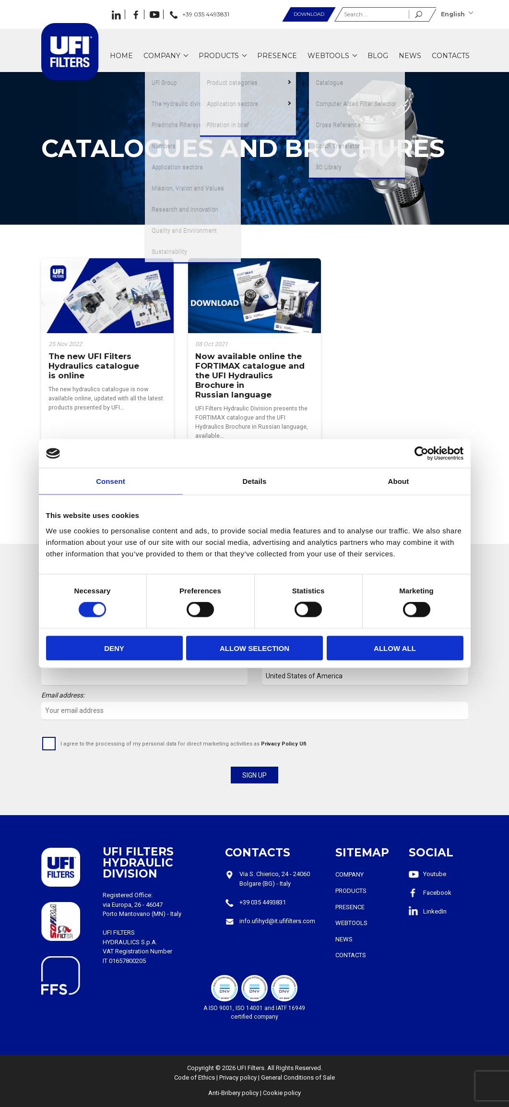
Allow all (395, 648)
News (344, 939)
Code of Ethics (194, 1077)
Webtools (351, 923)
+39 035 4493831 (262, 902)
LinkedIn (435, 911)
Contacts (350, 955)
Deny (114, 648)
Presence (350, 907)
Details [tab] (255, 481)
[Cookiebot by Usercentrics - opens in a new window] (421, 453)
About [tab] (398, 481)
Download (309, 14)
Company (349, 874)
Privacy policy (238, 1077)
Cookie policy (282, 1092)
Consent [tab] (110, 481)
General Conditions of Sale (298, 1077)
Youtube (434, 874)
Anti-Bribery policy (233, 1092)
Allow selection (254, 648)
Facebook (437, 892)
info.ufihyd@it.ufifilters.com (277, 921)
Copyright (200, 1067)
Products (351, 890)
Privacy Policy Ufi (284, 744)
